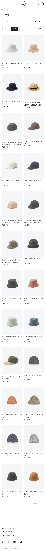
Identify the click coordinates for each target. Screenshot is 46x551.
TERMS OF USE (8, 535)
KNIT (40, 29)
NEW (14, 29)
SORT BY (38, 21)
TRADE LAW (7, 532)
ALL (6, 29)
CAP (31, 29)
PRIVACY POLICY (9, 528)
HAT (23, 29)
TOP (2, 9)
